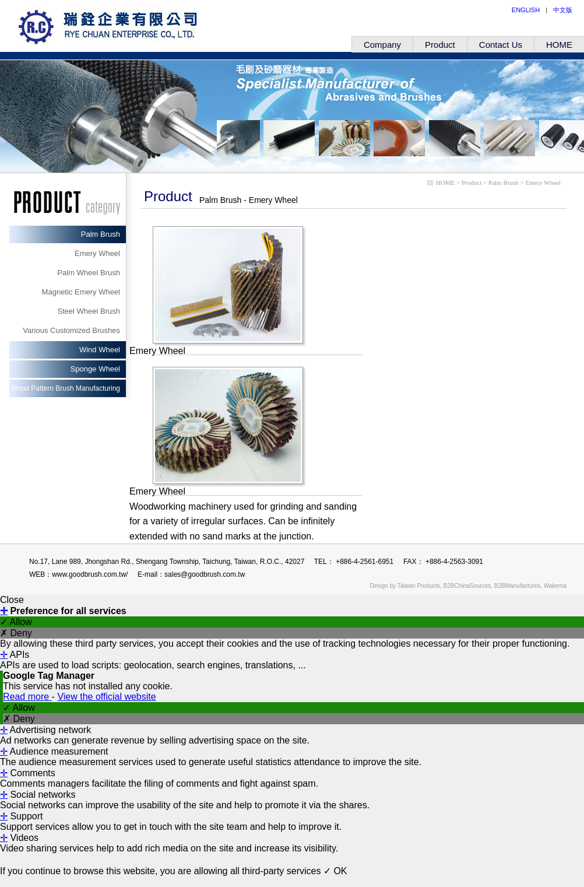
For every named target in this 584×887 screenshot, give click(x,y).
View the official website (106, 697)
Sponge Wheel (95, 368)
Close (12, 600)
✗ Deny (16, 633)
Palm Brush (100, 234)
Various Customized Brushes (71, 330)
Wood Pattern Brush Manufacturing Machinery (65, 390)
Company (382, 45)
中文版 (562, 9)
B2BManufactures (517, 586)
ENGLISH (526, 9)
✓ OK (335, 871)
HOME (559, 45)
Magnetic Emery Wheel (81, 292)
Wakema (555, 586)
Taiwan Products (418, 586)
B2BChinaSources (467, 586)
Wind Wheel (99, 349)
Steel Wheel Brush (88, 311)
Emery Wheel (97, 253)
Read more (27, 697)
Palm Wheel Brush (88, 272)
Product (440, 45)
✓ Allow (16, 622)
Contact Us (500, 45)
